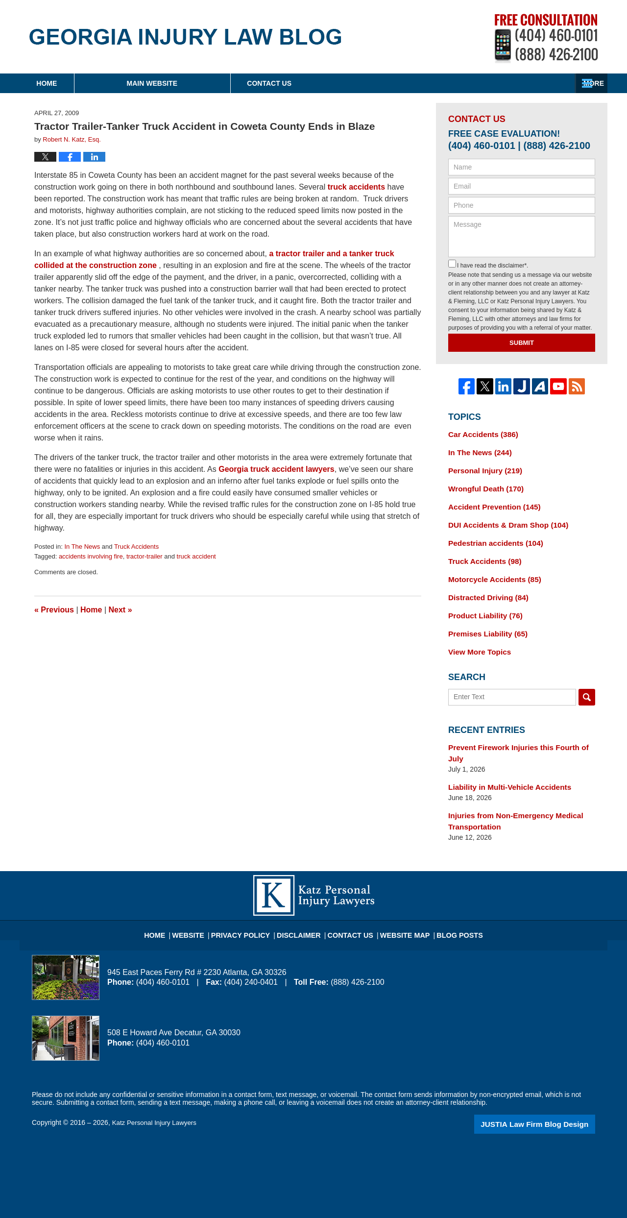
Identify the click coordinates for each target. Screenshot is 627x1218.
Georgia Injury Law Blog (185, 37)
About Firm (376, 83)
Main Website (224, 83)
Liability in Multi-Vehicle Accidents (504, 761)
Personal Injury (482, 468)
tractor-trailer (144, 556)
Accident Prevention (490, 502)
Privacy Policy (250, 902)
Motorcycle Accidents (490, 571)
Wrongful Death (482, 485)
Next (120, 610)
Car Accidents (480, 434)
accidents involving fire (91, 556)
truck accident (196, 556)
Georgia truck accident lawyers (276, 469)
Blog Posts (449, 902)
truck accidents (356, 187)
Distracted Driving (484, 588)
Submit (521, 342)
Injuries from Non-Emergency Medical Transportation (509, 793)
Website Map (399, 902)
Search (587, 684)
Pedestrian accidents (491, 536)
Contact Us (526, 83)
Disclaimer (302, 902)
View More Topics (477, 639)
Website (203, 902)
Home (82, 83)
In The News (82, 546)
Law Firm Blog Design (548, 1095)
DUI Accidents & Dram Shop (503, 519)
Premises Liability (484, 622)
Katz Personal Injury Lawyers (156, 1094)
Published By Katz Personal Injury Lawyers (546, 38)
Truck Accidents (136, 546)
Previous (54, 610)
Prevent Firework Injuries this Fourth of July (520, 733)
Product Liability (482, 605)
